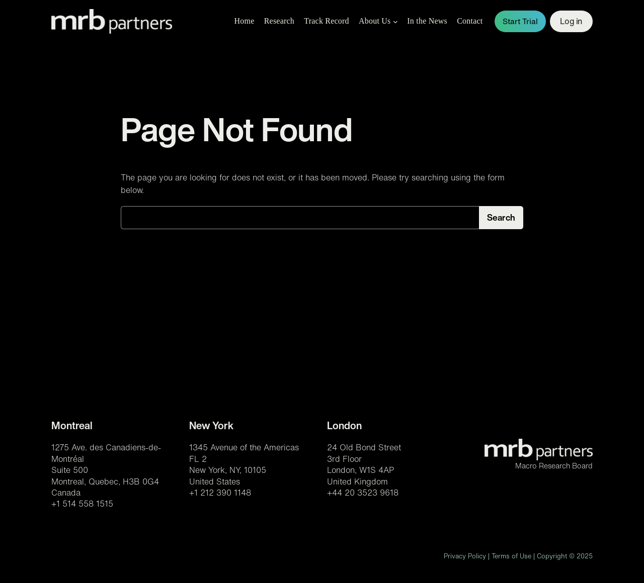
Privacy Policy (465, 556)
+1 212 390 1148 (220, 493)
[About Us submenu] (395, 21)
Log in (571, 21)
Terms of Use (511, 556)
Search (501, 217)
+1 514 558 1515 (82, 504)
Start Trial (520, 21)
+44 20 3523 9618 (362, 493)
